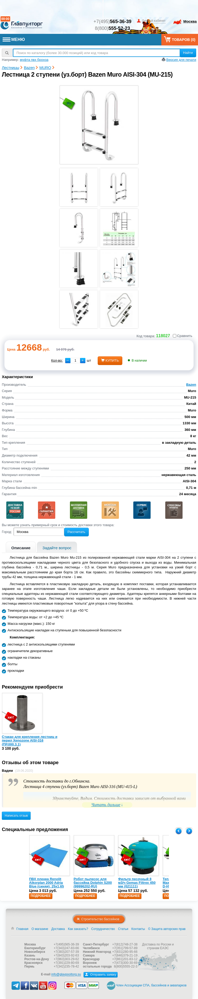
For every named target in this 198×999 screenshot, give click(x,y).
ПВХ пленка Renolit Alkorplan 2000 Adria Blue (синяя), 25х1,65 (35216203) (46, 884)
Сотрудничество (103, 929)
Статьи (123, 929)
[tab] (21, 547)
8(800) (112, 28)
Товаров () (179, 39)
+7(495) (112, 21)
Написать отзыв (16, 815)
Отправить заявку (100, 974)
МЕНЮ (14, 39)
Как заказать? (78, 929)
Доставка (58, 929)
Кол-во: (57, 360)
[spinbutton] (75, 360)
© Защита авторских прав (166, 929)
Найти (188, 53)
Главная (22, 929)
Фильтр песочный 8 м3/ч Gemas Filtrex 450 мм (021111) (137, 883)
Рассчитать (76, 532)
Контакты (138, 929)
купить (110, 360)
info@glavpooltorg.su (66, 974)
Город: (7, 532)
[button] (82, 360)
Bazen (191, 385)
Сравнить (182, 336)
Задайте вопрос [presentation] (57, 548)
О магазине (39, 929)
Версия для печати (181, 60)
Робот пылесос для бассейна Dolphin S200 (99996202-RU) (93, 883)
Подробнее (41, 896)
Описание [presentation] (20, 548)
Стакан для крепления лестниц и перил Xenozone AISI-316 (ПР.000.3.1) (29, 740)
